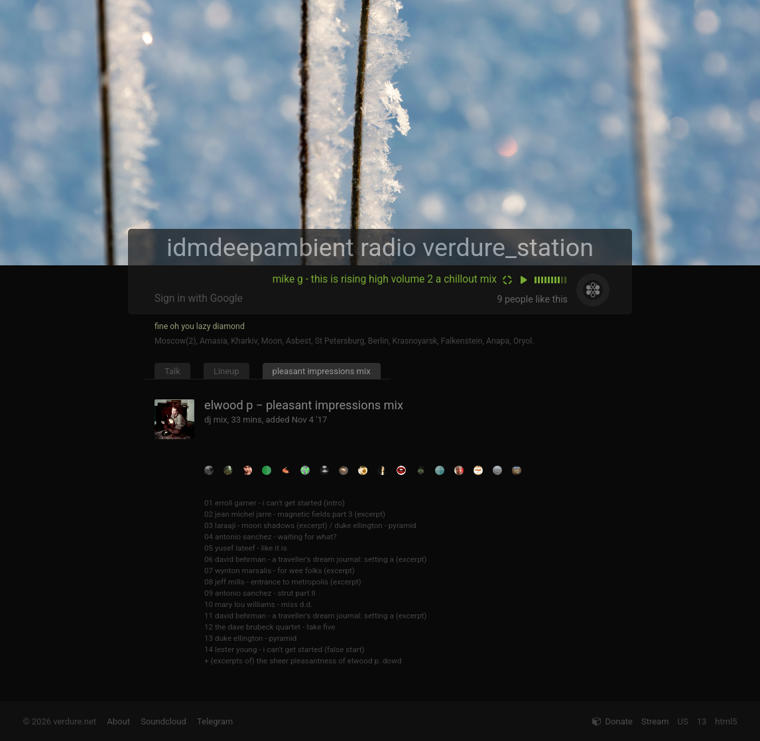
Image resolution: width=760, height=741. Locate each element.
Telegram (215, 721)
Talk (172, 371)
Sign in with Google (199, 298)
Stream (655, 721)
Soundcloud (163, 721)
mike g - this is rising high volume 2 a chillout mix (385, 279)
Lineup (226, 371)
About (118, 721)
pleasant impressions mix (322, 371)
